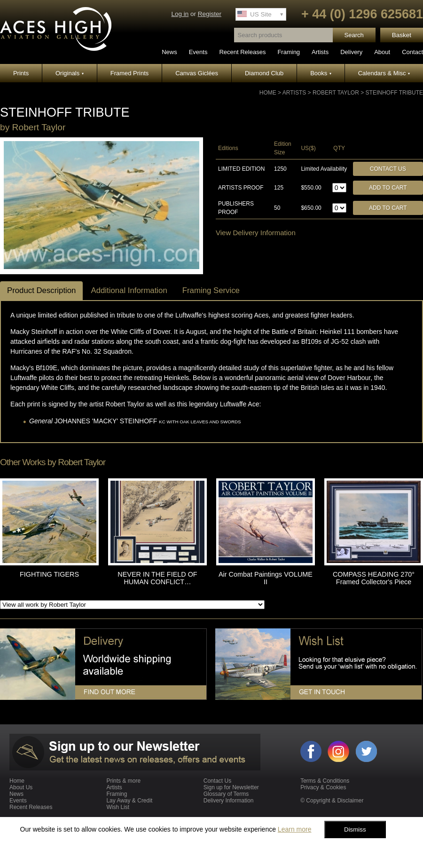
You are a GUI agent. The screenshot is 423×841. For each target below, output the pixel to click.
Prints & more (123, 781)
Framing (288, 52)
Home (267, 92)
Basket (401, 35)
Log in (179, 13)
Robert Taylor (336, 92)
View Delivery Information (256, 233)
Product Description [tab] (41, 290)
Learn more (295, 829)
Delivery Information (229, 800)
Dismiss (355, 829)
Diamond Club (264, 73)
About (382, 52)
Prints (21, 73)
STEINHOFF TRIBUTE (394, 92)
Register (209, 13)
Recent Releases (242, 52)
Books (320, 73)
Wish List (117, 807)
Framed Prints (129, 73)
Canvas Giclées (196, 73)
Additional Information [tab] (129, 290)
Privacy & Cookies (323, 787)
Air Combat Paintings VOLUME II (266, 578)
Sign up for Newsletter (231, 787)
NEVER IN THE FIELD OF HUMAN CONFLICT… (157, 578)
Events (198, 52)
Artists (320, 52)
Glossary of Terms (226, 794)
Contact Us (388, 169)
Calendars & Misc (384, 73)
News (169, 52)
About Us (20, 787)
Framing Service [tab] (211, 290)
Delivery (351, 52)
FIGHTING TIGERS (49, 574)
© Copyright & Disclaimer (331, 800)
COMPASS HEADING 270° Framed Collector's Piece (374, 578)
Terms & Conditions (324, 781)
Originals (69, 73)
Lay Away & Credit (129, 800)
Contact (412, 52)
